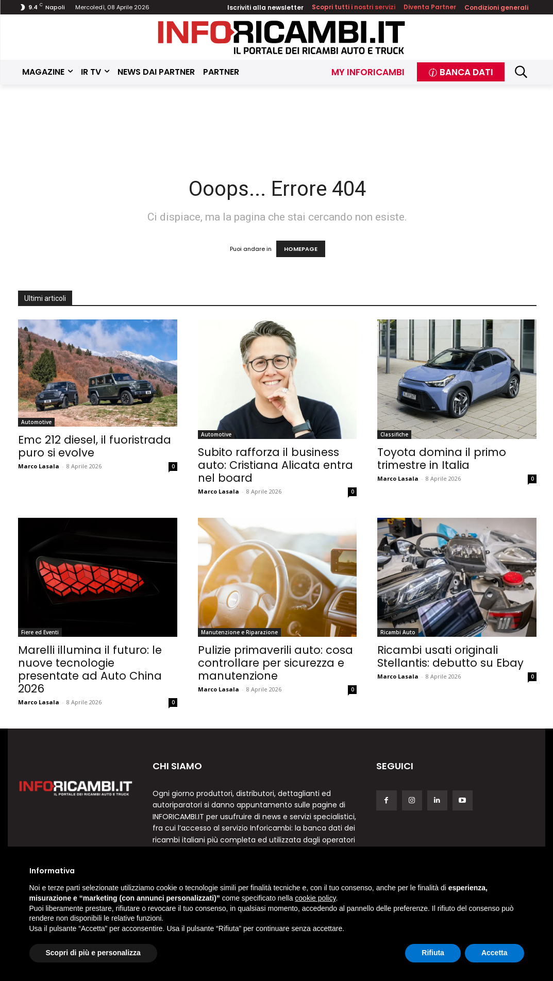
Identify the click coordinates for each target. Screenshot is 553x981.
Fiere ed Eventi (40, 632)
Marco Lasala (38, 466)
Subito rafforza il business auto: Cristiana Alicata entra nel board (275, 465)
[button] (521, 72)
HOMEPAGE (300, 249)
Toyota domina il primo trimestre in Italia (441, 458)
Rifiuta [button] (433, 953)
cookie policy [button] (315, 898)
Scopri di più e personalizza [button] (93, 953)
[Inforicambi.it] (281, 37)
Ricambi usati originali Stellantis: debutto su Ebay (450, 656)
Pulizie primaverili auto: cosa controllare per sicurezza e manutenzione (275, 662)
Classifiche (394, 434)
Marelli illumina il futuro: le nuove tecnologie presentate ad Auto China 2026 (90, 669)
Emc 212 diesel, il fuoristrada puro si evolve (94, 446)
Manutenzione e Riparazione (239, 632)
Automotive (36, 422)
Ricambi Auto (397, 632)
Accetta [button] (494, 953)
